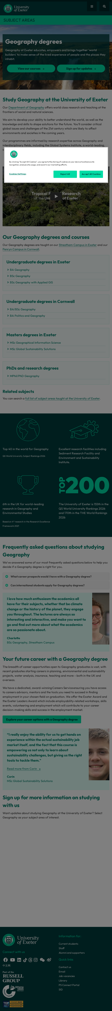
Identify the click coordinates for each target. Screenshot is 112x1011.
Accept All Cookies (91, 174)
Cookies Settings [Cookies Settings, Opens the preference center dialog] (17, 174)
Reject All (65, 174)
